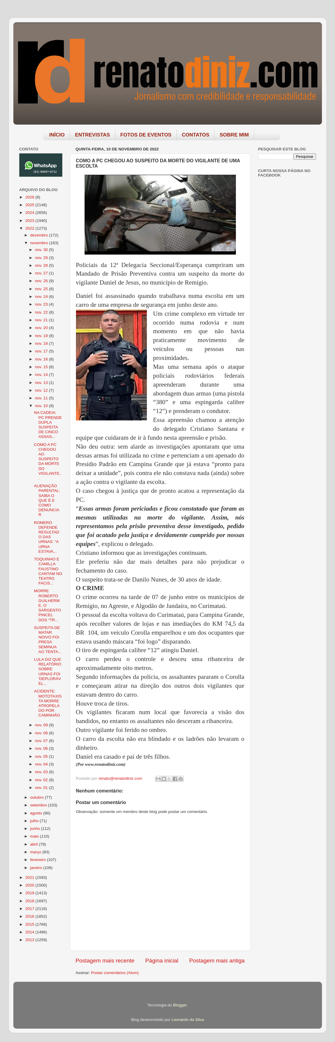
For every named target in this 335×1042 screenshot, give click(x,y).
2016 (30, 916)
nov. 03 (42, 772)
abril (34, 844)
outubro (37, 797)
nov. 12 (42, 390)
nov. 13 (42, 382)
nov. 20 (42, 327)
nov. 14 (42, 374)
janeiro (36, 867)
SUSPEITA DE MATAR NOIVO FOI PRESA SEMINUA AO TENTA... (47, 639)
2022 (30, 228)
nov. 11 (42, 398)
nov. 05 (42, 756)
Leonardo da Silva (188, 1019)
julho (35, 821)
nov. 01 (42, 787)
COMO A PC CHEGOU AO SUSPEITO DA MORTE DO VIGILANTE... (47, 461)
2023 (30, 220)
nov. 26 (42, 281)
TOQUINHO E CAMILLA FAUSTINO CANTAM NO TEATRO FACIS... (48, 571)
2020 (30, 885)
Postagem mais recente (105, 960)
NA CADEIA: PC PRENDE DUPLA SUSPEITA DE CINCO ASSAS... (48, 424)
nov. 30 (42, 249)
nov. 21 (42, 320)
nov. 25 (42, 289)
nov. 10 (42, 406)
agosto (36, 813)
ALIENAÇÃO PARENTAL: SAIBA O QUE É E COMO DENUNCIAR (47, 500)
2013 (30, 940)
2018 (30, 901)
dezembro (39, 235)
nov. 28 (42, 265)
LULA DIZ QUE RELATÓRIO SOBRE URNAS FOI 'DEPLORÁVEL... (47, 671)
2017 (30, 908)
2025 (30, 205)
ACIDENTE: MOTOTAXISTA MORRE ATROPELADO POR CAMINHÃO (47, 703)
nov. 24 (42, 296)
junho (35, 828)
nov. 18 (42, 343)
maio (35, 836)
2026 (30, 197)
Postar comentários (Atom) (115, 972)
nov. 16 (42, 359)
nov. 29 (42, 257)
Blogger (180, 1005)
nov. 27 (42, 273)
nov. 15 (42, 367)
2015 (30, 924)
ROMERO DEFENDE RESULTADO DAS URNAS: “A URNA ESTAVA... (46, 537)
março (36, 852)
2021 (30, 877)
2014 (30, 932)
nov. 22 (42, 312)
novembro (39, 243)
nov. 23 (42, 304)
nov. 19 (42, 335)
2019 (30, 893)
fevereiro (38, 859)
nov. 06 (42, 748)
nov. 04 (42, 764)
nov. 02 (42, 780)
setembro (39, 805)
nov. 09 (42, 725)
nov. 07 (42, 740)
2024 (30, 212)
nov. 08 (42, 733)
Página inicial (161, 960)
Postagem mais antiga (217, 960)
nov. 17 (42, 351)
